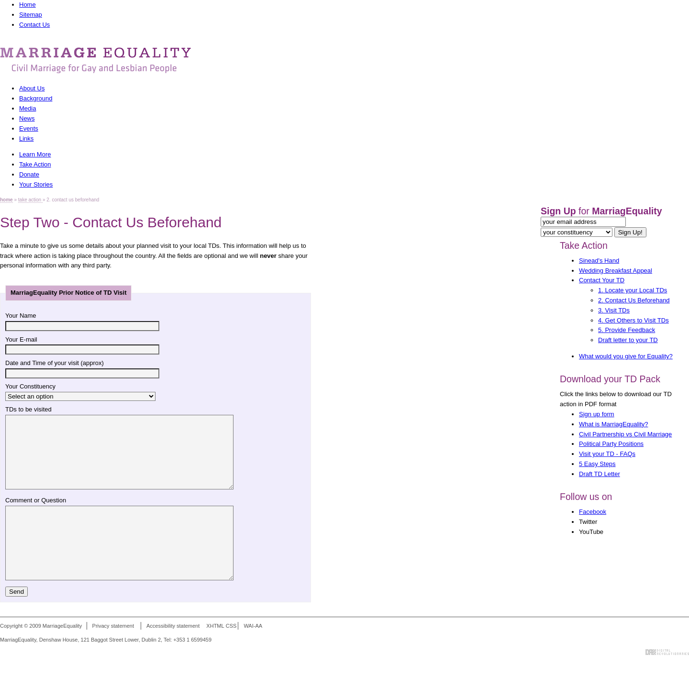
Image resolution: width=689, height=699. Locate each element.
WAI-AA (253, 654)
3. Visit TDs (614, 310)
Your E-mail (21, 339)
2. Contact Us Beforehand (634, 300)
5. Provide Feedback (626, 329)
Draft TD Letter (599, 473)
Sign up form (596, 414)
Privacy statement (113, 654)
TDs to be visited (28, 409)
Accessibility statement (173, 654)
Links (26, 138)
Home (27, 4)
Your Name (20, 315)
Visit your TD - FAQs (607, 453)
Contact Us (34, 24)
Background (35, 98)
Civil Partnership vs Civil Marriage (625, 434)
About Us (31, 88)
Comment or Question (35, 514)
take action (30, 199)
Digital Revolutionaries (667, 681)
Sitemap (30, 14)
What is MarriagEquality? (613, 424)
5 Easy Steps (597, 463)
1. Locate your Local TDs (632, 290)
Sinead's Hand (599, 260)
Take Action (584, 245)
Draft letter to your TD (628, 340)
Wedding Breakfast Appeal (615, 270)
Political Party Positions (611, 443)
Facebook (592, 511)
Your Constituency (30, 386)
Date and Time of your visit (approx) (54, 362)
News (27, 118)
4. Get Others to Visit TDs (633, 320)
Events (28, 128)
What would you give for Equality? (626, 356)
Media (27, 108)
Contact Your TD (601, 280)
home (6, 199)
